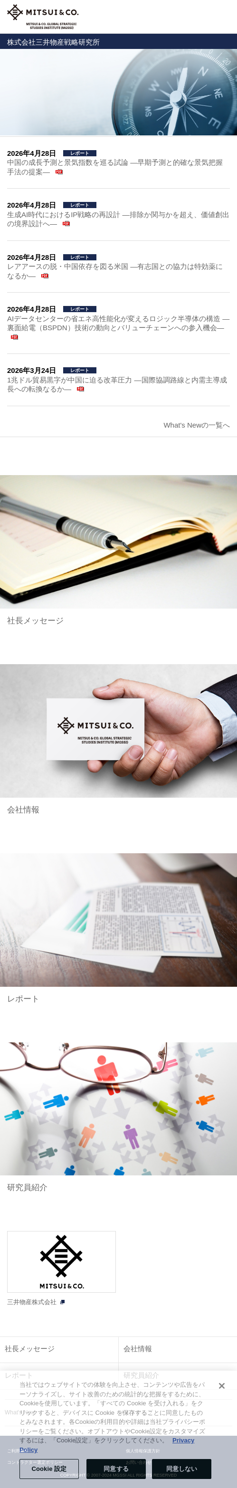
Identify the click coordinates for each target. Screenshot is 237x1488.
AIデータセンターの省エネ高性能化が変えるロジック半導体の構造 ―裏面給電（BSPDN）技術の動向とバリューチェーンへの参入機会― (118, 323)
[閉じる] (221, 1385)
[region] (118, 1429)
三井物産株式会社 (32, 1302)
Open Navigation (224, 16)
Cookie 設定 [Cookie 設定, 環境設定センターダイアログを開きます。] (48, 1468)
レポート (23, 998)
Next (225, 92)
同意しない (182, 1468)
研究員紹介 (27, 1187)
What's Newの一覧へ (196, 425)
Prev (12, 92)
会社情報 (23, 809)
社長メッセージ (35, 620)
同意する (116, 1468)
